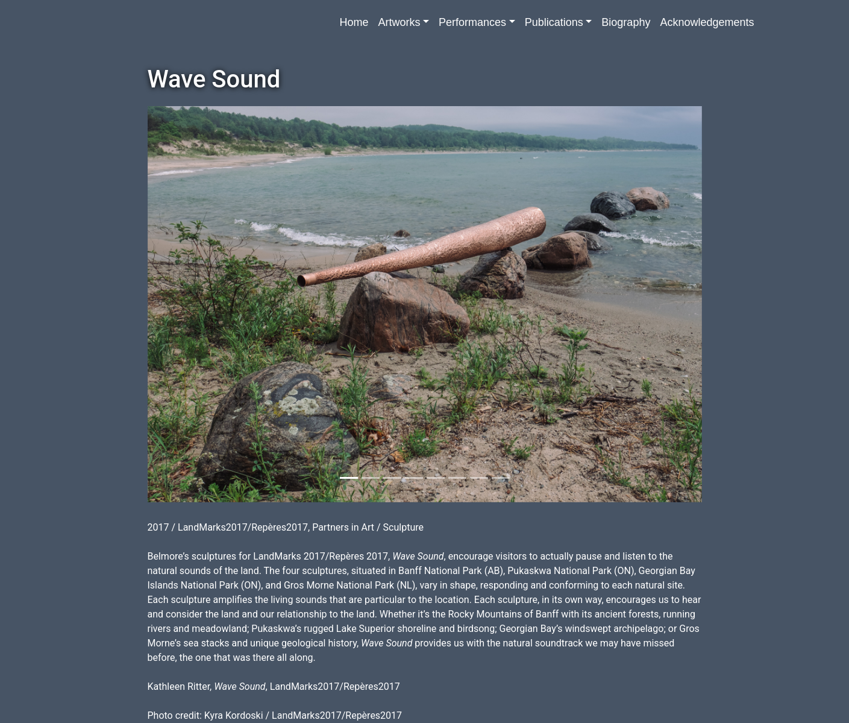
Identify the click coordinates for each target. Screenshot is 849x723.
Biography (625, 22)
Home (353, 22)
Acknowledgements (707, 22)
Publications (554, 22)
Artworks (399, 22)
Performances (472, 22)
